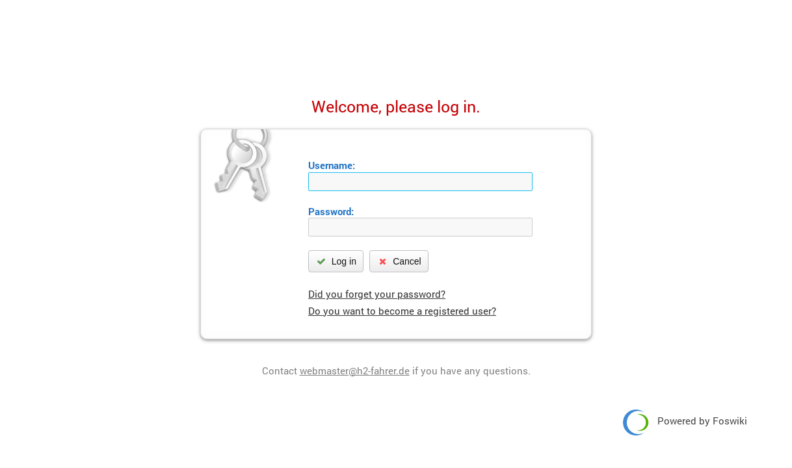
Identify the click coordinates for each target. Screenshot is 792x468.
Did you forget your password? (376, 293)
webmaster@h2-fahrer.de (355, 370)
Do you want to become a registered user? (402, 310)
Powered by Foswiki (685, 423)
